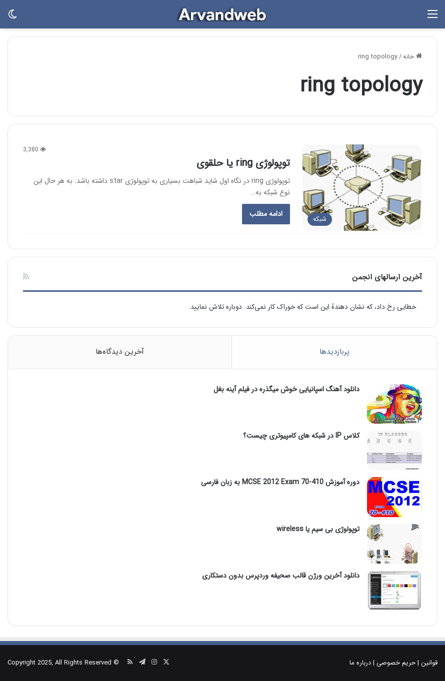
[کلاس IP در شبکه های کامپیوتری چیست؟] (394, 450)
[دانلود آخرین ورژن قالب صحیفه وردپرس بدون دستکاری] (394, 590)
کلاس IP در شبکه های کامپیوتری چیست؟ (301, 435)
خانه (412, 56)
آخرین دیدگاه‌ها (120, 352)
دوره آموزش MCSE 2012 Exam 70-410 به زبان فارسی (280, 482)
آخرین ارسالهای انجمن (387, 277)
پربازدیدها (335, 352)
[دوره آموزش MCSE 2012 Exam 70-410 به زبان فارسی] (394, 497)
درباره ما (360, 663)
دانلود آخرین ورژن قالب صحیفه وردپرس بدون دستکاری (281, 575)
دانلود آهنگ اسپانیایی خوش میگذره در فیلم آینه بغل (287, 389)
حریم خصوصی (396, 663)
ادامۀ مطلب (266, 213)
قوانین (429, 663)
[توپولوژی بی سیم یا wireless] (394, 544)
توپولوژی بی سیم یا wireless (318, 529)
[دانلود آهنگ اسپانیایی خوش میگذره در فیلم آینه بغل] (394, 404)
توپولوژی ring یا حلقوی (243, 163)
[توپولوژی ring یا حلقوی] (362, 187)
